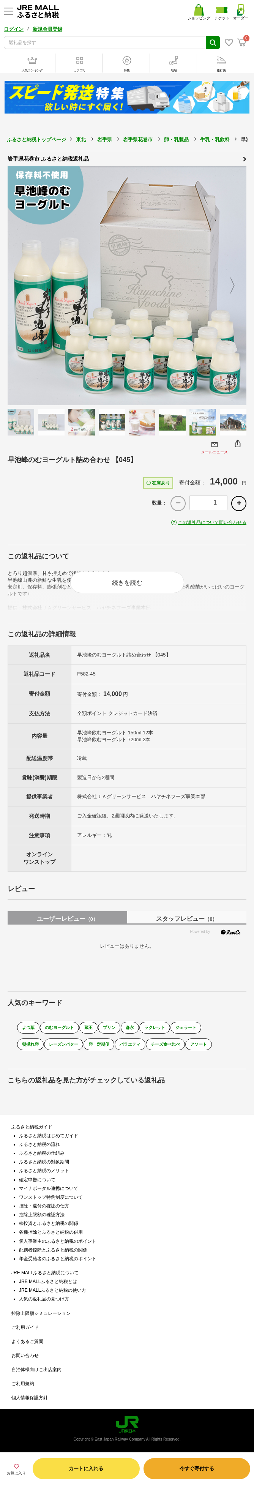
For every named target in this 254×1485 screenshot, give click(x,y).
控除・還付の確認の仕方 (44, 1206)
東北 (81, 139)
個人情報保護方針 (29, 1397)
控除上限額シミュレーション (41, 1313)
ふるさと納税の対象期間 (44, 1162)
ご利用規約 (22, 1383)
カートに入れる (86, 1468)
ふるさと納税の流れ (39, 1144)
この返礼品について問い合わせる (212, 522)
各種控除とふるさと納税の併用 (51, 1232)
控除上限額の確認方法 (42, 1214)
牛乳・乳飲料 (215, 139)
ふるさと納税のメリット (44, 1170)
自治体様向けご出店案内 (36, 1369)
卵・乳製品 (176, 139)
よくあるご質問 (27, 1341)
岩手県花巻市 (138, 139)
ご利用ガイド (25, 1327)
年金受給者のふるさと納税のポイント (57, 1258)
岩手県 (104, 139)
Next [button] (236, 286)
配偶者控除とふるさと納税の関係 (53, 1250)
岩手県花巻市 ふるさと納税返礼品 (127, 158)
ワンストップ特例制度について (51, 1197)
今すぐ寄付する (197, 1468)
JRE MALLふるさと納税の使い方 (52, 1290)
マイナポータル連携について (48, 1188)
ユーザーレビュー (67, 918)
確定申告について (37, 1179)
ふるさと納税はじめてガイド (48, 1135)
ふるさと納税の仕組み (42, 1153)
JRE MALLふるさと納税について (45, 1272)
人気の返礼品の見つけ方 (44, 1299)
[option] (127, 285)
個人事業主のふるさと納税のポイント (57, 1241)
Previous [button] (17, 286)
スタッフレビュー (186, 918)
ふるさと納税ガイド (31, 1127)
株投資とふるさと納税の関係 (48, 1223)
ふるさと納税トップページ (36, 139)
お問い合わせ (25, 1355)
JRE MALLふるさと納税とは (48, 1281)
